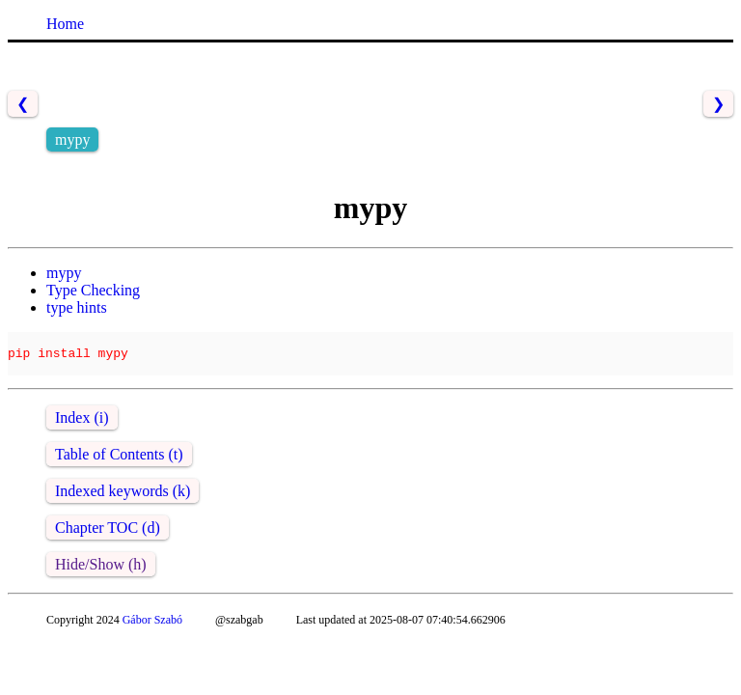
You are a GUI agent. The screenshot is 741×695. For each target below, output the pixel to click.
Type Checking (93, 290)
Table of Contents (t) (119, 463)
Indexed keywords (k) (122, 499)
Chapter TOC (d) (107, 536)
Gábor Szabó (152, 628)
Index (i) (82, 426)
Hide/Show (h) (101, 573)
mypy (63, 272)
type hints (76, 307)
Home (65, 23)
